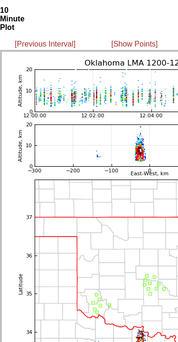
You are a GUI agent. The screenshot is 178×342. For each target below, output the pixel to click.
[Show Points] (134, 44)
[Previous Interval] (45, 44)
